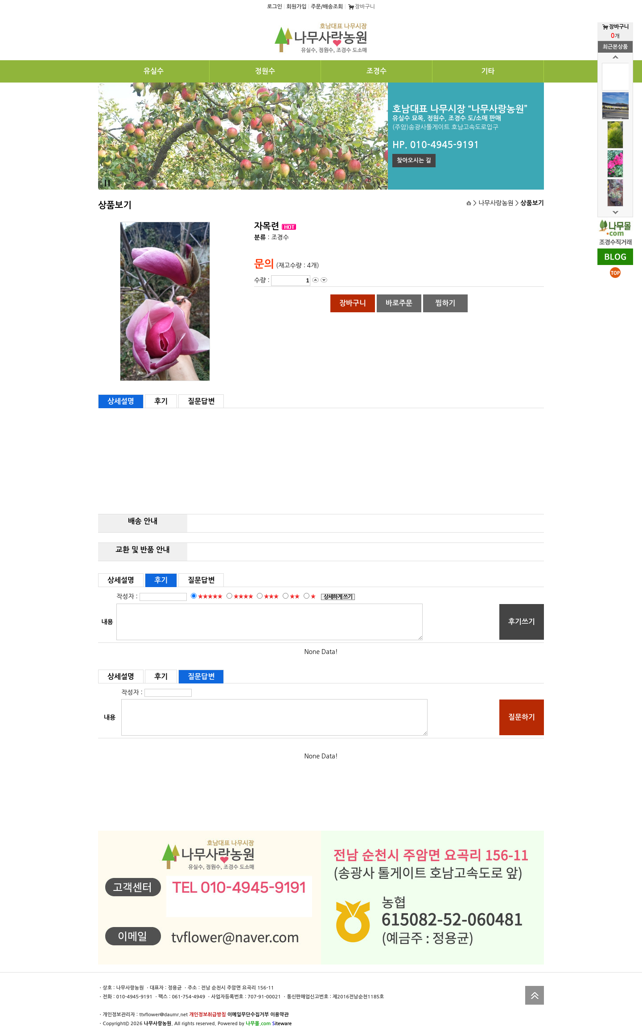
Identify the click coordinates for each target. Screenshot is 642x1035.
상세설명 (120, 401)
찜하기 (445, 303)
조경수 (376, 71)
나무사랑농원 (157, 1023)
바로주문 (399, 303)
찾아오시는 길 (414, 160)
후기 (161, 401)
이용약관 (279, 1014)
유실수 (154, 71)
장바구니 (361, 6)
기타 (487, 71)
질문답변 (201, 401)
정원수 (265, 71)
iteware (282, 1023)
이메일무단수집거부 (248, 1014)
